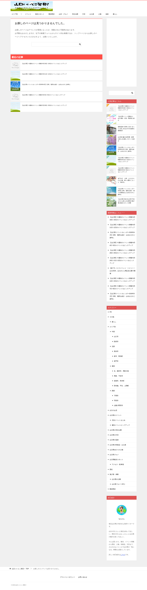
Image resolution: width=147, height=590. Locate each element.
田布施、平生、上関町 (121, 386)
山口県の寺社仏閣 (116, 430)
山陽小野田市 (118, 405)
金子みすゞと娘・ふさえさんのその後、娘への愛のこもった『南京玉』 (126, 180)
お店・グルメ (63, 14)
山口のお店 (113, 410)
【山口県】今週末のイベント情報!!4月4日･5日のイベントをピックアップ (43, 95)
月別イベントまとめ (118, 420)
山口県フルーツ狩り (118, 484)
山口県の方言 (114, 435)
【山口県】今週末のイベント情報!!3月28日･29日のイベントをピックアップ (44, 105)
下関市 (116, 395)
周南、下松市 (118, 376)
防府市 (116, 341)
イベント (28, 14)
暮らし (115, 14)
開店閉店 (52, 14)
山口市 (116, 336)
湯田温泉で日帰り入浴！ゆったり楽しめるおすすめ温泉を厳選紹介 (126, 128)
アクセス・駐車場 (118, 464)
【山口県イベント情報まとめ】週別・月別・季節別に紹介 (126, 118)
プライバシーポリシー (67, 577)
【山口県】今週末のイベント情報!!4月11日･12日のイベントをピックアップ (44, 74)
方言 (83, 14)
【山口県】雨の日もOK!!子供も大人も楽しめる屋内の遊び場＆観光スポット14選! (126, 201)
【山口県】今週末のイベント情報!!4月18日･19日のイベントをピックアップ (44, 63)
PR (111, 312)
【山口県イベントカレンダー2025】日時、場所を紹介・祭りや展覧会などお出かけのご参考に (126, 191)
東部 (113, 366)
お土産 (92, 14)
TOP (20, 569)
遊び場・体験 (114, 474)
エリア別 (15, 14)
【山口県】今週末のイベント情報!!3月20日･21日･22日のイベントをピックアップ (122, 260)
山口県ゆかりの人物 (116, 450)
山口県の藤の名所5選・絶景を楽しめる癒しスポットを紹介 (126, 139)
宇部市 (116, 400)
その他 (112, 317)
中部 (113, 331)
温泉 (107, 14)
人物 (99, 14)
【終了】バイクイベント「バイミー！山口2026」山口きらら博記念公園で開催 (122, 270)
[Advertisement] (121, 52)
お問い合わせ (82, 577)
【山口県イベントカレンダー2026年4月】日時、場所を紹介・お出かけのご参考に (46, 84)
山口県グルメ (114, 454)
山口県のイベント (116, 415)
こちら (123, 554)
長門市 (116, 361)
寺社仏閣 (75, 14)
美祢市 (116, 351)
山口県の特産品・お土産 (118, 445)
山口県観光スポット (116, 459)
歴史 (111, 469)
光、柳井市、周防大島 (121, 371)
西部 (113, 391)
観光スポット (39, 14)
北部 (113, 346)
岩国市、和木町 (119, 381)
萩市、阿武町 (118, 356)
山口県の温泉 (114, 440)
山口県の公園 (116, 479)
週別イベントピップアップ (121, 425)
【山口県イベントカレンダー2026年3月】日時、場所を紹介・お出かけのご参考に (122, 296)
